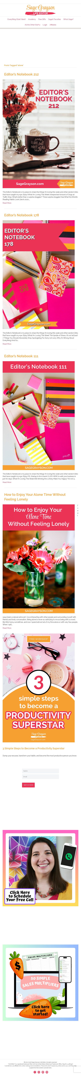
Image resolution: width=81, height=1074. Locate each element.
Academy (32, 19)
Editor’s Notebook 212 (21, 74)
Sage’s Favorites (54, 19)
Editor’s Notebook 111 (21, 356)
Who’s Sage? (68, 19)
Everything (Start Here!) (16, 19)
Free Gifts (42, 19)
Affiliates (53, 25)
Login (45, 25)
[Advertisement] (40, 44)
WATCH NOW (29, 784)
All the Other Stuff (32, 25)
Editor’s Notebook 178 (21, 215)
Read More (7, 203)
